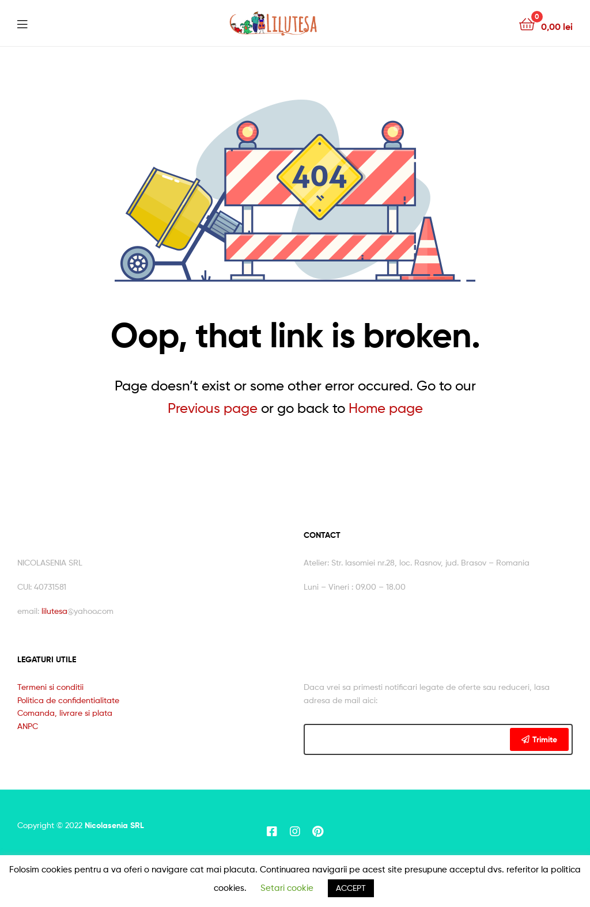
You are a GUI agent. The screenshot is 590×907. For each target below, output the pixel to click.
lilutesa (54, 611)
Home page (386, 408)
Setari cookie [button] (286, 888)
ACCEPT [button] (351, 888)
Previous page (213, 408)
